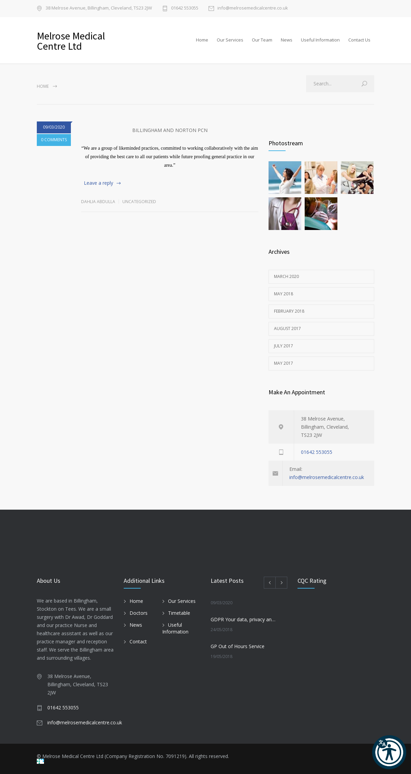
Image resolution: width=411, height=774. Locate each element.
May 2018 (283, 294)
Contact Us (359, 40)
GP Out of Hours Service (237, 646)
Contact (138, 641)
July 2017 (283, 346)
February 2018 (289, 311)
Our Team (262, 40)
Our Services (230, 40)
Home (202, 40)
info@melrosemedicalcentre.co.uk (252, 8)
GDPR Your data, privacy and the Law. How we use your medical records (243, 619)
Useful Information (320, 40)
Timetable (179, 613)
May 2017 (283, 363)
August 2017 (287, 328)
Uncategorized (139, 201)
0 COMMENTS (54, 140)
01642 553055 (184, 8)
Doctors (139, 613)
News (286, 40)
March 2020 (286, 276)
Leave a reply (98, 183)
